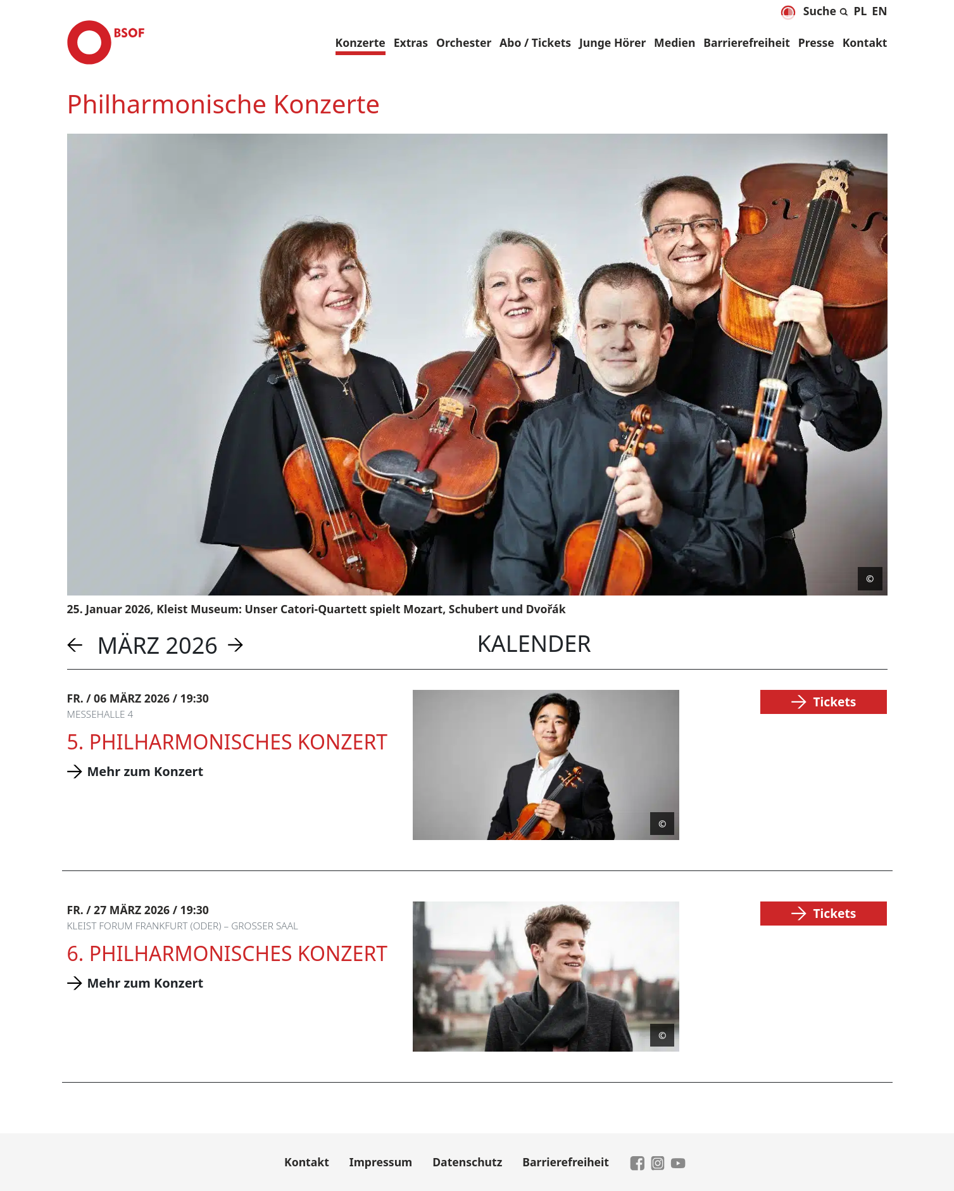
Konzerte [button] (361, 42)
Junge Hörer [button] (612, 42)
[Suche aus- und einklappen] (826, 9)
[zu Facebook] (637, 1161)
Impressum (380, 1161)
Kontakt (865, 42)
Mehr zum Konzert (145, 771)
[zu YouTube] (678, 1161)
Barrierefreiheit (746, 42)
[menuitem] (860, 11)
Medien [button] (674, 42)
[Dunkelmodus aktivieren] (788, 13)
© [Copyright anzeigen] (870, 578)
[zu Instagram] (658, 1161)
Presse (816, 42)
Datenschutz (467, 1161)
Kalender (534, 643)
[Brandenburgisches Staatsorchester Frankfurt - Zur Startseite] (105, 42)
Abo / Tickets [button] (535, 42)
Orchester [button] (463, 42)
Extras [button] (411, 42)
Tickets (834, 701)
